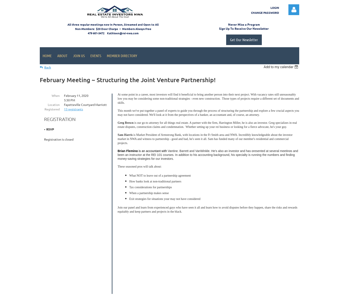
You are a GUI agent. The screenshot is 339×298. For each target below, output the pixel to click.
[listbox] (281, 67)
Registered (52, 109)
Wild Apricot (248, 292)
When (56, 95)
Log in (293, 9)
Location (54, 105)
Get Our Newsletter (244, 39)
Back (47, 67)
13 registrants (73, 109)
